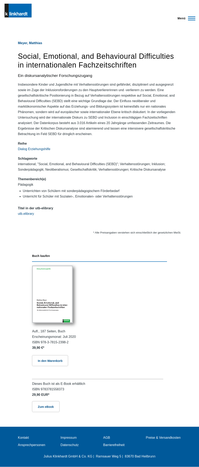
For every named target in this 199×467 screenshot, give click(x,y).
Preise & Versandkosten (163, 437)
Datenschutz (70, 445)
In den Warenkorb (50, 360)
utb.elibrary (26, 213)
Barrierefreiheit (114, 445)
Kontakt (23, 437)
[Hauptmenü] (185, 18)
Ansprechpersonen (31, 445)
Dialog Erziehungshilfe (34, 149)
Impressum (69, 437)
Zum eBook (46, 406)
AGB (106, 437)
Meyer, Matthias (30, 43)
